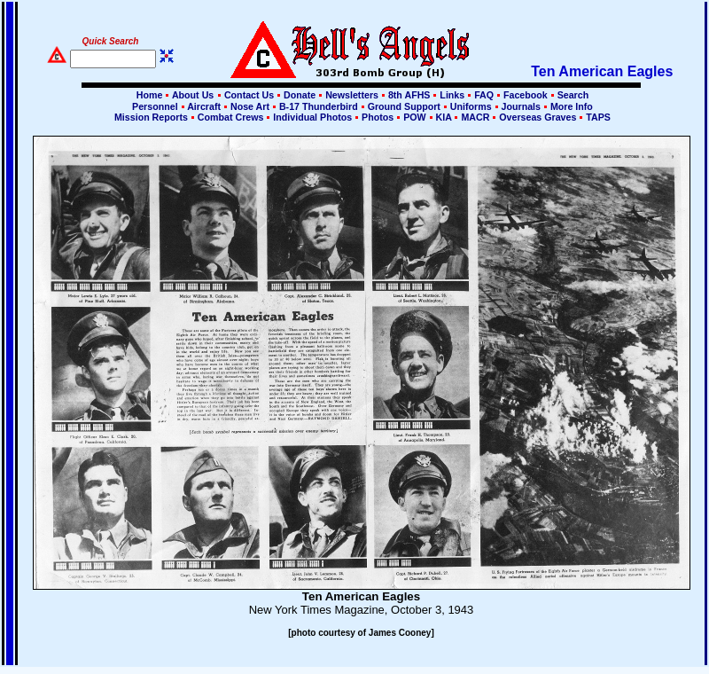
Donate (299, 95)
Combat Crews (231, 117)
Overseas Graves (537, 117)
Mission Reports (151, 117)
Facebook (525, 95)
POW (414, 117)
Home (150, 95)
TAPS (597, 117)
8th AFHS (409, 95)
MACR (475, 117)
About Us (191, 95)
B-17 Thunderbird (319, 106)
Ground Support (404, 106)
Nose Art (250, 106)
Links (452, 95)
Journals (521, 106)
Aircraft (204, 106)
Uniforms (471, 106)
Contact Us (249, 95)
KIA (444, 117)
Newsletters (352, 95)
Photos (377, 117)
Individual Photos (312, 117)
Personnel (154, 106)
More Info (570, 106)
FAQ (483, 95)
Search (572, 95)
